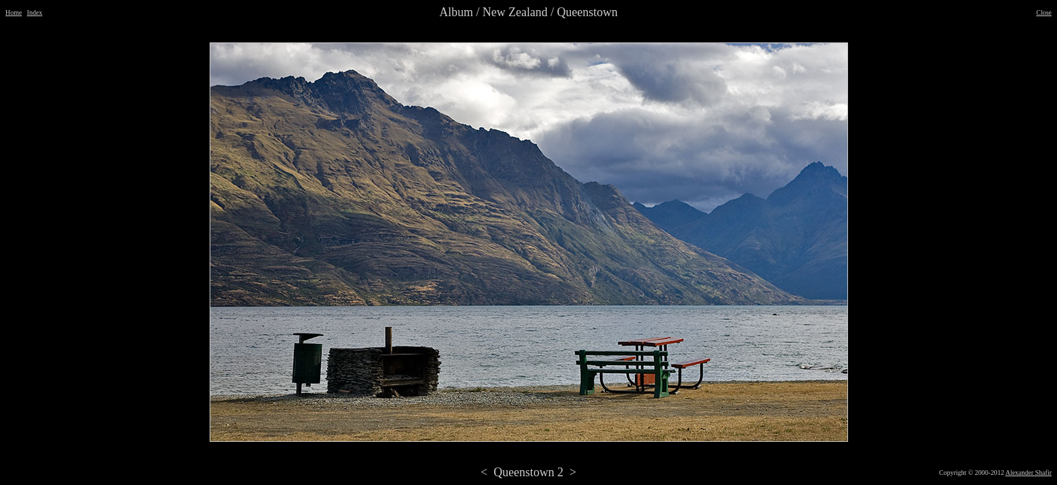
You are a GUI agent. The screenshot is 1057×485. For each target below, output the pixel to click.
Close (1044, 12)
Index (34, 12)
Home (13, 12)
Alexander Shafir (1028, 472)
